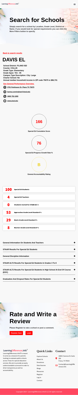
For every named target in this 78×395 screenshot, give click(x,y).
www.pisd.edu (12, 101)
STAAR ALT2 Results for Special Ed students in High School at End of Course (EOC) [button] (37, 271)
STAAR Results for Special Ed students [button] (20, 249)
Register (40, 374)
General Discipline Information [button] (16, 256)
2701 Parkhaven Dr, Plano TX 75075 (20, 87)
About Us (40, 359)
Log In (39, 377)
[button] (74, 4)
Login (29, 333)
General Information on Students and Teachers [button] (23, 243)
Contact (39, 380)
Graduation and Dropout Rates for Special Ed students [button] (27, 279)
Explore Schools (42, 356)
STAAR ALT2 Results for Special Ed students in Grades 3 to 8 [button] (30, 263)
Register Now (16, 333)
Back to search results (12, 53)
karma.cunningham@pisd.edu (18, 92)
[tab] (39, 243)
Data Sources (41, 365)
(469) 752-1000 (12, 96)
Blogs (39, 368)
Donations (40, 362)
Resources (40, 371)
